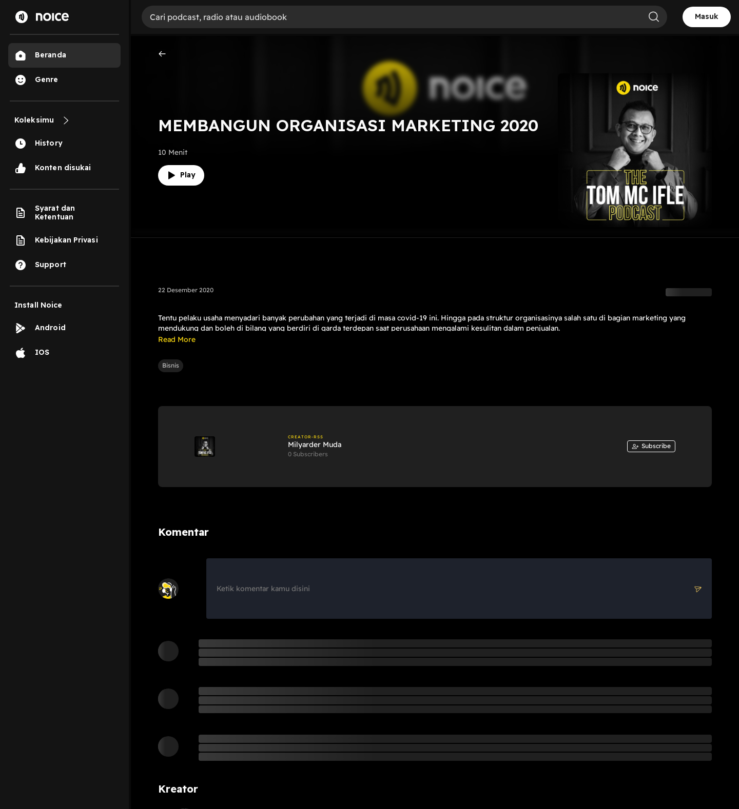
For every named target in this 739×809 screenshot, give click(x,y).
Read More (177, 339)
